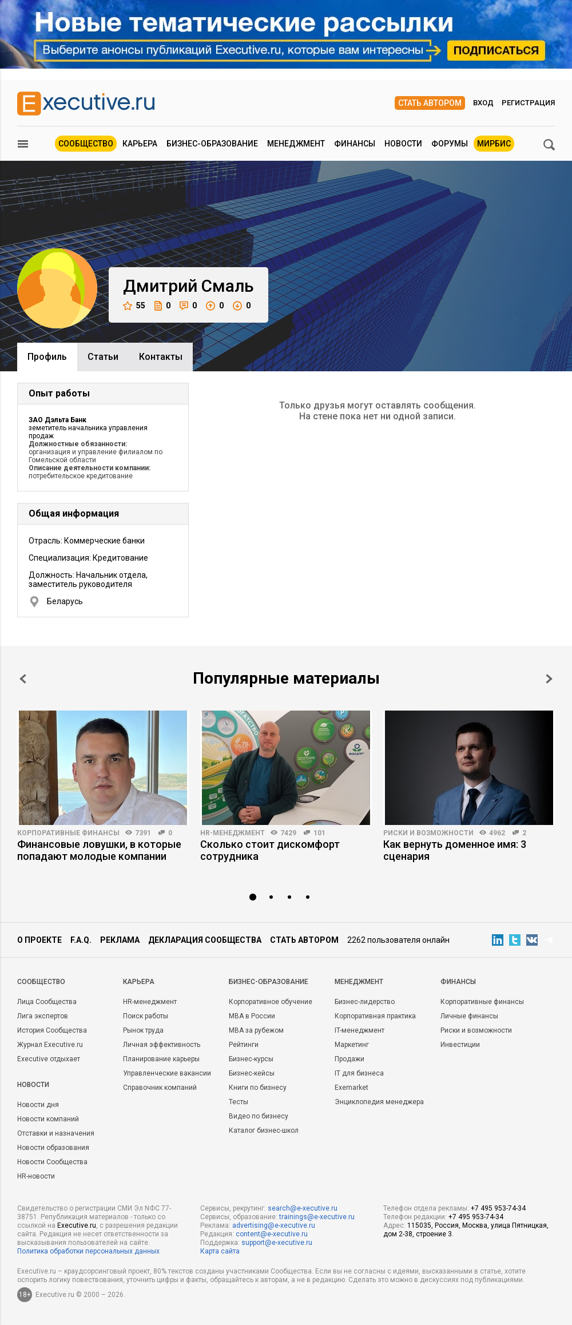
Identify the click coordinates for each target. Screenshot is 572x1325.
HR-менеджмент (232, 833)
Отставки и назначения (55, 1133)
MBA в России (252, 1016)
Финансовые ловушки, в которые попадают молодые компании (99, 850)
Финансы (354, 143)
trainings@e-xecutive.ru (317, 1217)
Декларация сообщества (204, 940)
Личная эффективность (161, 1045)
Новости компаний (48, 1119)
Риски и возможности (428, 833)
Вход (483, 102)
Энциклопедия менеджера (379, 1102)
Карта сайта (220, 1251)
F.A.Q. (81, 940)
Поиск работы (145, 1016)
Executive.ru (76, 1225)
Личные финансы (469, 1016)
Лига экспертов (42, 1016)
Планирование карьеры (161, 1059)
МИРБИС (494, 143)
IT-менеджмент (359, 1030)
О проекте (39, 940)
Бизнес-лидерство (365, 1002)
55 (134, 305)
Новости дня (38, 1105)
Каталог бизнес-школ (264, 1130)
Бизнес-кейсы (252, 1073)
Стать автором (430, 103)
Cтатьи (103, 356)
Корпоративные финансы (68, 833)
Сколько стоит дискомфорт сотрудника (270, 850)
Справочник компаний (160, 1088)
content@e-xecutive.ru (272, 1234)
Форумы (449, 143)
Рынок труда (143, 1030)
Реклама (120, 940)
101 (319, 833)
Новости (403, 143)
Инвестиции (460, 1045)
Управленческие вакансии (167, 1073)
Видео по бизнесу (258, 1116)
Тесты (238, 1102)
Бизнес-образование (212, 143)
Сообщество (85, 143)
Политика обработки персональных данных (88, 1251)
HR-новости (36, 1176)
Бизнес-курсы (251, 1059)
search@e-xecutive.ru (302, 1208)
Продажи (349, 1059)
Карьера (139, 143)
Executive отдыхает (48, 1059)
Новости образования (53, 1148)
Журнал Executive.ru (50, 1045)
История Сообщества (52, 1030)
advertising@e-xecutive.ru (273, 1225)
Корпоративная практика (375, 1016)
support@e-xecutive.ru (276, 1243)
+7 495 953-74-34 (498, 1208)
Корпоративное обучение (270, 1002)
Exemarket (351, 1088)
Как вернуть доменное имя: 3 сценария (454, 850)
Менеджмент (296, 143)
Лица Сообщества (47, 1002)
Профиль (47, 356)
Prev (23, 678)
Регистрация (528, 102)
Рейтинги (244, 1045)
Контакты (160, 356)
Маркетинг (352, 1045)
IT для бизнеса (359, 1073)
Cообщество (41, 982)
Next (549, 678)
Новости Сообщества (52, 1162)
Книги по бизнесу (258, 1088)
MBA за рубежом (256, 1030)
